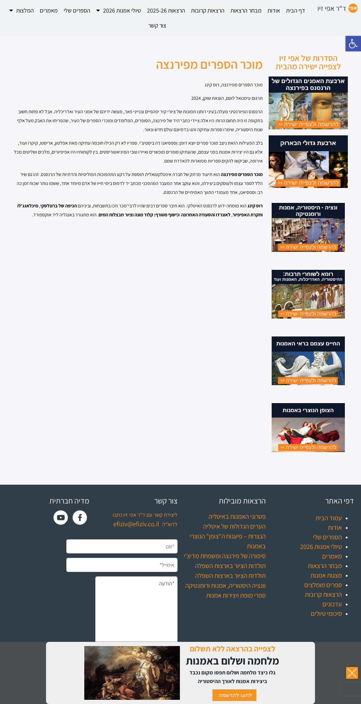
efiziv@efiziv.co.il (136, 524)
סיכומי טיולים (326, 613)
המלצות (21, 10)
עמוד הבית (329, 518)
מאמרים (49, 10)
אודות (273, 10)
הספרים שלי (77, 10)
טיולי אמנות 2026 (118, 10)
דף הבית (295, 10)
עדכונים (332, 604)
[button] (353, 43)
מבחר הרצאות (245, 10)
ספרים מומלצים (323, 585)
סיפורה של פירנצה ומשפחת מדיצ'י (225, 556)
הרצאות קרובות (207, 10)
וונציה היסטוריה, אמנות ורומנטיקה (225, 585)
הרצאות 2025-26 (166, 10)
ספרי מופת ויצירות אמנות (236, 595)
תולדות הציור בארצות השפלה (230, 565)
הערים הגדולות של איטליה (234, 526)
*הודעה (136, 617)
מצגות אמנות (326, 575)
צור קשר (157, 25)
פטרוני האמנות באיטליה (237, 516)
